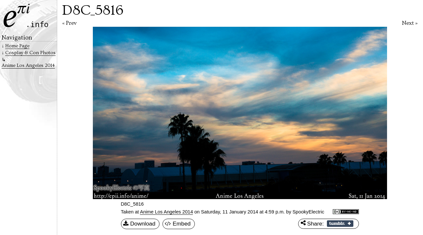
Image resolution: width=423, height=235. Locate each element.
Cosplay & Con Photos (30, 52)
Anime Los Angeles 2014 (166, 211)
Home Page (17, 46)
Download (139, 223)
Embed (178, 223)
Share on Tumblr (340, 223)
